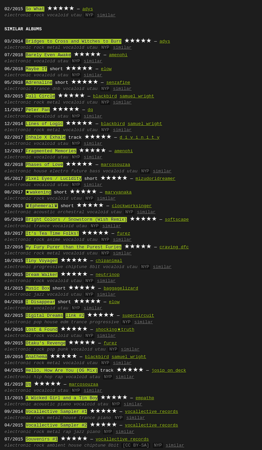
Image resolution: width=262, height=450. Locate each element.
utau (76, 15)
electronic (17, 15)
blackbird (105, 96)
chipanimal (109, 261)
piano (64, 404)
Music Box (37, 288)
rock (39, 15)
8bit (95, 267)
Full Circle (40, 96)
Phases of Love (44, 165)
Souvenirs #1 (42, 439)
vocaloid (57, 15)
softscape (177, 220)
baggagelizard (121, 288)
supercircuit (138, 316)
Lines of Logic (44, 124)
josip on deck (168, 371)
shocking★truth (115, 330)
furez (123, 234)
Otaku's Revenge (46, 343)
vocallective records (151, 412)
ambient (56, 446)
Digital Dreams (44, 316)
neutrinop (107, 275)
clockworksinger (132, 206)
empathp (144, 398)
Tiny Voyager (42, 261)
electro (59, 171)
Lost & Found (42, 330)
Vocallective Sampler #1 (56, 412)
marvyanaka (118, 192)
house (40, 171)
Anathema (36, 357)
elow (106, 69)
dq (90, 110)
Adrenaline (39, 83)
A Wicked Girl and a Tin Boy (62, 398)
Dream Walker (42, 275)
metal (53, 48)
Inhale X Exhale (46, 138)
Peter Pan (37, 110)
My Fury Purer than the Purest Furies (73, 247)
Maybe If (36, 69)
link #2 (75, 316)
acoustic (44, 212)
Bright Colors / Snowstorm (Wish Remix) (76, 220)
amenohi (118, 55)
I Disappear (40, 302)
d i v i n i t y (139, 138)
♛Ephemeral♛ (42, 206)
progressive (48, 267)
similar (106, 15)
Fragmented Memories (51, 151)
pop (38, 322)
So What (35, 9)
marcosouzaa (115, 165)
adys (87, 9)
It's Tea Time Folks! (52, 234)
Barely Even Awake (48, 55)
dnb (56, 89)
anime (53, 240)
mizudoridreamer (155, 179)
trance (42, 89)
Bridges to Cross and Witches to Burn (73, 41)
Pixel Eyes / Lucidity (54, 179)
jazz (39, 295)
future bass (85, 171)
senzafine (118, 83)
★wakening (38, 192)
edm (64, 322)
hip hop (43, 377)
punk (63, 349)
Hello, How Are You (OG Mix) (62, 371)
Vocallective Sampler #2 (56, 425)
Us (28, 385)
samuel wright (136, 96)
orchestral (71, 212)
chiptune (76, 267)
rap (59, 377)
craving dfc (174, 247)
